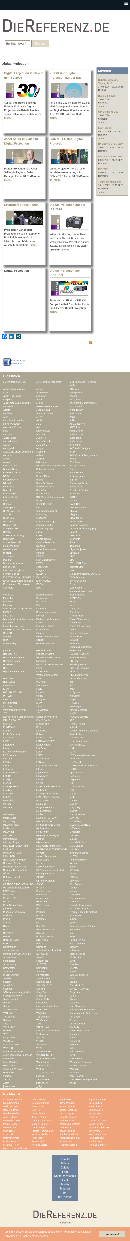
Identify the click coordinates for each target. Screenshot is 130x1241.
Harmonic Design (78, 657)
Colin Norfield (95, 1103)
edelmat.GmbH (77, 567)
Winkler (40, 1069)
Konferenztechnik (65, 1176)
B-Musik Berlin (10, 469)
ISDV (39, 703)
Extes (39, 605)
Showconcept (10, 964)
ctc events (75, 539)
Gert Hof (36, 1110)
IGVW (6, 689)
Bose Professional (45, 486)
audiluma (8, 434)
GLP (5, 640)
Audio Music (9, 438)
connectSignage (44, 528)
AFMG (39, 403)
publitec (74, 919)
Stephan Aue (95, 1141)
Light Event (42, 772)
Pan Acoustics (43, 891)
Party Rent (41, 894)
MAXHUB (74, 818)
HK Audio (74, 671)
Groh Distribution (45, 643)
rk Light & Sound (45, 936)
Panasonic (8, 894)
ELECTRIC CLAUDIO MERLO (19, 577)
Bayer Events (76, 472)
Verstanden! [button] (112, 1234)
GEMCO (7, 633)
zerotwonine (42, 1079)
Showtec (74, 968)
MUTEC (74, 856)
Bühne (65, 1163)
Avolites (40, 458)
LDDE (39, 755)
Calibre (73, 500)
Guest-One (75, 650)
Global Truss (76, 636)
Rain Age (41, 926)
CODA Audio (76, 521)
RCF (5, 929)
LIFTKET (74, 769)
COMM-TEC (9, 525)
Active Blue (42, 392)
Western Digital (44, 1065)
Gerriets (7, 636)
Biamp (39, 479)
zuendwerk (42, 1083)
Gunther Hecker (11, 1113)
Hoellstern (8, 678)
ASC (38, 424)
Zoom (6, 1083)
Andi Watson (38, 1099)
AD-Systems (76, 392)
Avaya (39, 448)
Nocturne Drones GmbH (15, 870)
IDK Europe (42, 685)
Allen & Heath (43, 410)
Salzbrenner (9, 947)
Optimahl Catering (45, 880)
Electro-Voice (43, 577)
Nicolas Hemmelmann (43, 1131)
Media (65, 1184)
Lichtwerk (8, 769)
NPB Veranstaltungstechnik (50, 870)
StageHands (76, 992)
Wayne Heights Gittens (15, 1148)
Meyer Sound (10, 839)
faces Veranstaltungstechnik (17, 608)
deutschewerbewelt (46, 549)
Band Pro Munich (12, 472)
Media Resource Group (48, 825)
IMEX (72, 689)
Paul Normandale (97, 1134)
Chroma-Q (41, 514)
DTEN (39, 563)
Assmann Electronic (13, 427)
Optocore (74, 880)
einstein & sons (11, 574)
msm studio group (79, 852)
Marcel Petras (10, 1124)
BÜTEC (73, 497)
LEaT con (8, 758)
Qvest (6, 926)
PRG (38, 908)
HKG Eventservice (79, 675)
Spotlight (40, 988)
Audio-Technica (44, 441)
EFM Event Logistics (13, 570)
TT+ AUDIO (9, 1027)
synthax (7, 1002)
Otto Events (76, 884)
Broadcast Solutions (80, 490)
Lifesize (40, 769)
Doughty (7, 560)
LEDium (40, 762)
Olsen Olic (8, 1134)
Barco (39, 472)
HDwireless (9, 664)
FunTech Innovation (80, 626)
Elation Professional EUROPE (85, 574)
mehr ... (103, 106)
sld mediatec (42, 975)
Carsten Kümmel (40, 1103)
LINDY (39, 779)
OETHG (40, 877)
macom (7, 804)
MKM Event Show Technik (16, 846)
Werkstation (9, 1065)
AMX (5, 417)
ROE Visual (42, 940)
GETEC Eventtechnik (47, 636)
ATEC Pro (75, 427)
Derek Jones (38, 1106)
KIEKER (7, 723)
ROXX (6, 943)
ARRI (39, 420)
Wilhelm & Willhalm (13, 1069)
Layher (73, 748)
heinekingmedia (78, 664)
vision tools (75, 1041)
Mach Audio (42, 800)
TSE (38, 1023)
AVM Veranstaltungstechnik (84, 455)
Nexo (39, 863)
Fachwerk (41, 608)
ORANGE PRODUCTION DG (18, 884)
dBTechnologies (11, 546)
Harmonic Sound (12, 661)
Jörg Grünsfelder (68, 1117)
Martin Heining (95, 1124)
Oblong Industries (45, 873)
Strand (73, 995)
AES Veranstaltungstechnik (17, 403)
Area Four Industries (13, 420)
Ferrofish (74, 612)
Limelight (7, 779)
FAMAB (7, 612)
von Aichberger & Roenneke (17, 1055)
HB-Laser (74, 661)
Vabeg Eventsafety (79, 1030)
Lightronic (75, 776)
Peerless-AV (9, 898)
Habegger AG (10, 654)
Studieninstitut (10, 999)
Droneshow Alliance (13, 563)
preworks (8, 908)
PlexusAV (74, 901)
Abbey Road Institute (14, 389)
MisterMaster (43, 842)
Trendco (74, 1020)
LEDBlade (75, 758)
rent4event (75, 929)
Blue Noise (8, 486)
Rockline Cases (11, 940)
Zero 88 (7, 1079)
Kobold (73, 727)
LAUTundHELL (77, 744)
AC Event (74, 389)
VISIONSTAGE (11, 1044)
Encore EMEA (43, 581)
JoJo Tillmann (39, 1117)
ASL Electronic (77, 424)
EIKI (72, 570)
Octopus (74, 873)
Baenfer (74, 469)
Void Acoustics (77, 1051)
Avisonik (7, 455)
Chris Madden (67, 1103)
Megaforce (75, 831)
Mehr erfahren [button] (40, 1236)
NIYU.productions (45, 866)
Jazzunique (75, 706)
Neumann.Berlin (11, 863)
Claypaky (74, 514)
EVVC (73, 601)
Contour (7, 532)
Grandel (74, 640)
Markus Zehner (77, 814)
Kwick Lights (76, 734)
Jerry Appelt (94, 1113)
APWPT (40, 417)
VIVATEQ (8, 1048)
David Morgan (10, 1106)
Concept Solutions (79, 525)
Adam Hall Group (12, 396)
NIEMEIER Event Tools (15, 866)
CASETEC (75, 504)
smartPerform (43, 978)
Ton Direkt (75, 1016)
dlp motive (8, 556)
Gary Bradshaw (11, 1110)
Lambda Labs (77, 737)
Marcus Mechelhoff (70, 1124)
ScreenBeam (10, 957)
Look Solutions (77, 786)
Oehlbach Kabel (11, 877)
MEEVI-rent (9, 831)
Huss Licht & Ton (78, 678)
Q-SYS (6, 922)
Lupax (73, 793)
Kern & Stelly (43, 720)
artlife (72, 420)
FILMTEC (8, 615)
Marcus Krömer (40, 1124)
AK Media (8, 406)
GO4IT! (40, 640)
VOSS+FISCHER (45, 1055)
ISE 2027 (103, 169)
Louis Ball (93, 1117)
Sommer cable (43, 982)
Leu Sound (75, 762)
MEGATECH (9, 835)
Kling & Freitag (77, 723)
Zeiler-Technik (77, 1076)
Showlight (75, 964)
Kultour (40, 734)
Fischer (40, 615)
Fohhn (39, 622)
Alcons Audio (76, 406)
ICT (71, 682)
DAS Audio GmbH (45, 542)
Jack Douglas (67, 1113)
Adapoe (74, 396)
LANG (6, 741)
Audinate (40, 434)
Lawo (6, 748)
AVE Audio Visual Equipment (18, 451)
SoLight (7, 982)
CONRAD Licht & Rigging (83, 528)
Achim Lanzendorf (12, 1099)
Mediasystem (43, 828)
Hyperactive (9, 682)
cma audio (8, 521)
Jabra (39, 706)
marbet (40, 814)
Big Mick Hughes (97, 1099)
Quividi (73, 922)
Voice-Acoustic (44, 1051)
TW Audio (75, 1027)
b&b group (41, 462)
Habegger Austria (45, 654)
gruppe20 (8, 650)
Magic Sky (75, 807)
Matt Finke (65, 1127)
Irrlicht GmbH (10, 703)
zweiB (73, 1083)
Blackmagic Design (79, 483)
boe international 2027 (110, 156)
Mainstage (8, 814)
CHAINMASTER (11, 511)
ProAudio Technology (14, 912)
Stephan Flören (11, 1145)
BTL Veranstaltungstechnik (50, 497)
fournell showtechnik (13, 626)
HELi (5, 668)
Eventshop (8, 598)
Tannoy (7, 1006)
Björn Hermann (11, 1103)
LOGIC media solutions (48, 786)
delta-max (75, 546)
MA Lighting (9, 800)
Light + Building (11, 772)
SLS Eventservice (79, 975)
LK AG (39, 783)
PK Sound (41, 901)
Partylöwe (75, 894)
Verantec (74, 1034)
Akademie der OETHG (48, 406)
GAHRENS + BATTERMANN (18, 629)
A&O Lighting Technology (49, 382)
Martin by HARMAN (46, 818)
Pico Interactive (77, 898)
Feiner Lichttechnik (46, 612)
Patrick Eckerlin (40, 1134)
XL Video (74, 1072)
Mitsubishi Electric (79, 842)
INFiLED (7, 695)
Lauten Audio (43, 744)
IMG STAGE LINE (12, 692)
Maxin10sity (9, 821)
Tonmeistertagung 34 (109, 182)
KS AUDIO (41, 730)
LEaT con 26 (105, 128)
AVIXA (39, 455)
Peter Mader (38, 1138)
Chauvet (74, 511)
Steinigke (41, 995)
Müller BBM (9, 856)
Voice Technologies (13, 1051)
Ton (65, 1192)
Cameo (7, 504)
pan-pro (74, 891)
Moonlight (75, 849)
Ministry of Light (11, 842)
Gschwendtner (43, 650)
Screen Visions (77, 954)
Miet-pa (40, 839)
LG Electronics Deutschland (84, 765)
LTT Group (8, 793)
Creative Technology (13, 535)
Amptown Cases (44, 413)
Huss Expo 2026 (107, 96)
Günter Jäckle (95, 1110)
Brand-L (7, 490)
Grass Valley (9, 643)
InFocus (7, 699)
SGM (72, 961)
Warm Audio (42, 1062)
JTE (5, 713)
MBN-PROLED (44, 821)
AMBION (7, 413)
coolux (39, 532)
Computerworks (44, 525)
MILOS (73, 839)
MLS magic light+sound (48, 846)
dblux (72, 542)
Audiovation (76, 441)
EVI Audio (8, 601)
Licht (65, 1180)
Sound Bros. (9, 985)
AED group (75, 399)
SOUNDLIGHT (44, 985)
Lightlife (7, 776)
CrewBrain (8, 539)
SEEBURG (75, 957)
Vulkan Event (76, 1058)
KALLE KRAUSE (12, 720)
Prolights (7, 915)
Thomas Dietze (39, 1145)
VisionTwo (41, 1044)
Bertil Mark (65, 1099)
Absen (39, 389)
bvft (5, 500)
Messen (65, 1188)
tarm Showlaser (78, 1006)
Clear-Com (8, 518)
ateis (5, 430)
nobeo (73, 866)
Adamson (41, 396)
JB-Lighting (42, 710)
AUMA (6, 445)
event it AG (9, 594)
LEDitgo (7, 762)
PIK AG (7, 901)
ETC (38, 587)
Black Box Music (44, 483)
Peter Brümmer (11, 1138)
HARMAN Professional (48, 657)
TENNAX (8, 1013)
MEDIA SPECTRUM (80, 825)
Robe (72, 936)
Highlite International (13, 671)
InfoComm (75, 695)
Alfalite (6, 410)
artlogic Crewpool (12, 424)
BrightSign (41, 490)
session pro (42, 961)
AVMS (6, 458)
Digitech (7, 553)
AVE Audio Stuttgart (80, 448)
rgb (71, 933)
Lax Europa (42, 748)
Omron (6, 880)
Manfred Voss (67, 1120)
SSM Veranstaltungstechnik (17, 992)
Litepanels (75, 779)
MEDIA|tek (75, 828)
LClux (39, 751)
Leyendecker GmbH (46, 765)
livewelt (7, 783)
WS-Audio (8, 1072)
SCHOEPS (42, 954)
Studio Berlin (42, 999)
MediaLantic (9, 828)
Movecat (40, 852)
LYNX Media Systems (47, 797)
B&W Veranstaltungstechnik (50, 465)
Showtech (8, 971)
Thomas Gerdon (68, 1145)
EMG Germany (77, 577)
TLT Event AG (43, 1016)
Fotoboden (75, 622)
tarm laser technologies (48, 1006)
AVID (72, 451)
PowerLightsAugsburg (81, 905)
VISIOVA (74, 1044)
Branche (65, 1159)
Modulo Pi (8, 849)
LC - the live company (14, 751)
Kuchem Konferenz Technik (84, 730)
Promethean (76, 915)
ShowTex (41, 971)
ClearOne (41, 518)
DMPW (40, 556)
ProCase (40, 912)
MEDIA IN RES (11, 825)
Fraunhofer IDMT (45, 626)
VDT (5, 1034)
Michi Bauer (9, 1131)
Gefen (73, 629)
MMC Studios (76, 846)
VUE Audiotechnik (45, 1058)
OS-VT (39, 884)
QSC (38, 922)
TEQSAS (41, 1013)
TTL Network (43, 1027)
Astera (39, 427)
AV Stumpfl (75, 445)
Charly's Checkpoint (46, 511)
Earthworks (9, 567)
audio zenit (75, 438)
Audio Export (76, 434)
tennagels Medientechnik (82, 1009)
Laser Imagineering (79, 741)
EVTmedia (41, 601)
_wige (39, 1086)
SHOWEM (41, 964)
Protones (41, 919)
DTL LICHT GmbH (79, 563)
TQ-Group (41, 1020)
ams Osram (76, 413)
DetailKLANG (10, 549)
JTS (38, 713)
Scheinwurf (75, 950)
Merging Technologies (47, 835)
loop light (7, 790)
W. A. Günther (10, 1062)
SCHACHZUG (10, 950)
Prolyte (40, 915)
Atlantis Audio (77, 430)
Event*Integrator (44, 594)
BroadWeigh (9, 493)
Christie (7, 514)
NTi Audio (74, 870)
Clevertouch (76, 518)
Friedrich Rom (95, 1106)
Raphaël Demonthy (70, 1138)
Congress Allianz (12, 528)
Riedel (6, 936)
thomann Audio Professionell (84, 1013)
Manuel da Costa (97, 1120)
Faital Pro (74, 608)
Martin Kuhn (9, 1127)
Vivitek (39, 1048)
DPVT (73, 560)
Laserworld (9, 744)
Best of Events (43, 476)
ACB (5, 392)
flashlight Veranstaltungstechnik (19, 619)
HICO (39, 668)
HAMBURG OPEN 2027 (110, 144)
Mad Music (42, 804)
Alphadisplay (76, 410)
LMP (72, 783)
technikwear (42, 1009)
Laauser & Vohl (44, 737)
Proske (6, 919)
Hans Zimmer (38, 1113)
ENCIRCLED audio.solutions (18, 581)
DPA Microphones (45, 560)
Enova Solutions (78, 581)
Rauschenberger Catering (83, 926)
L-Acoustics (9, 737)
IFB (71, 685)
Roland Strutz (39, 1141)
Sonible (73, 982)
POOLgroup (42, 905)
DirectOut (74, 553)
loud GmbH (42, 790)
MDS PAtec (75, 821)
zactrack (40, 1076)
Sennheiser (9, 961)
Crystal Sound (43, 539)
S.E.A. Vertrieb (77, 943)
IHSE (39, 689)
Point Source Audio (13, 905)
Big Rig (73, 479)
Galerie (65, 1167)
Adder (39, 399)
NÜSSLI (7, 873)
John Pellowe (10, 1117)
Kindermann (42, 723)
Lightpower (42, 776)
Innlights (40, 699)
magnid (73, 811)
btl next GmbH (10, 497)
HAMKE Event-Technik (15, 657)
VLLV (72, 1048)
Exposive (8, 605)
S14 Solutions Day (108, 112)
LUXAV (7, 797)
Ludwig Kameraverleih (47, 793)
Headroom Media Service (49, 664)
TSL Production (77, 1023)
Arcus (73, 417)
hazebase (41, 661)
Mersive (74, 835)
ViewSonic (8, 1041)
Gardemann (42, 629)
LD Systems (9, 755)
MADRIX (7, 807)
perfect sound (43, 898)
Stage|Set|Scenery (12, 995)
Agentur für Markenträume (83, 403)
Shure (73, 971)
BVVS (39, 500)
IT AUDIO (74, 703)
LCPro (73, 751)
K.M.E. (73, 713)
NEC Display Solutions (15, 859)
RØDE (39, 943)
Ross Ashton (66, 1141)
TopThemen (65, 1197)
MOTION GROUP (12, 852)
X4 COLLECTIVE (45, 1072)
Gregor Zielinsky (68, 1110)
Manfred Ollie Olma (42, 1120)
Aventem (40, 451)
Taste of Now (10, 1009)
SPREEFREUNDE (79, 988)
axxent (73, 458)
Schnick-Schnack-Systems (17, 954)
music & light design (46, 856)
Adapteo (7, 399)
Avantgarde (9, 448)
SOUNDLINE (76, 985)
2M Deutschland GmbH (15, 382)
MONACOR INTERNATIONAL (52, 849)
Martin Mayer (38, 1127)
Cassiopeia (9, 507)
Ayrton (6, 462)
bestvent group (77, 476)
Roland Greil (9, 1141)
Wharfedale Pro (78, 1065)
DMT (72, 556)
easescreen (42, 567)
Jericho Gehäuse (78, 710)
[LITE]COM (9, 1086)
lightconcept (76, 772)
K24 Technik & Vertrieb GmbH (18, 717)
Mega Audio (42, 831)
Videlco (73, 1037)
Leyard (6, 765)
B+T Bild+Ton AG (78, 465)
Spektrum (8, 988)
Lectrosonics (42, 758)
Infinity (39, 695)
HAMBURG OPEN (79, 654)
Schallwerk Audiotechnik (48, 950)
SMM (72, 978)
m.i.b (72, 797)
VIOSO (40, 1041)
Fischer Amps (77, 615)
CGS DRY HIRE (78, 507)
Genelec (40, 633)
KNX (38, 727)
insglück (74, 699)
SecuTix (40, 957)
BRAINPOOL (76, 486)
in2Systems (76, 692)
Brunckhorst (42, 493)
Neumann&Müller (79, 859)
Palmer (73, 887)
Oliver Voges (95, 1131)
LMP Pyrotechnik (12, 786)
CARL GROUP (44, 504)
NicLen (73, 863)
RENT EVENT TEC (46, 929)
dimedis (40, 553)
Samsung (41, 947)
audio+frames (10, 441)
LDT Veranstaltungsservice (83, 755)
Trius (5, 1023)
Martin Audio (9, 818)
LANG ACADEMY (45, 741)
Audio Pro (41, 438)
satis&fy (74, 947)
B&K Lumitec (10, 465)
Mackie (73, 800)
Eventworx (41, 598)
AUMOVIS (41, 445)
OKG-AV (74, 877)
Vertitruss (41, 1037)
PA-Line (40, 887)
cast (38, 507)
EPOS (39, 584)
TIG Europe (9, 1016)
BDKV (6, 476)
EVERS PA (75, 598)
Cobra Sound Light (46, 521)
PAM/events (9, 891)
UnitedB (7, 1030)
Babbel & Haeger (45, 469)
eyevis (73, 605)
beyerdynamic (10, 479)
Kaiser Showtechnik (46, 717)
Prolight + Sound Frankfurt (83, 912)
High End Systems (79, 668)
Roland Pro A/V (77, 940)
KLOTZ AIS (9, 727)
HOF (38, 678)
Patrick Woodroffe (69, 1134)
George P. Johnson (79, 633)
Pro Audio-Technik (79, 908)
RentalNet (8, 933)
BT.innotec (75, 493)
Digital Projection (78, 549)
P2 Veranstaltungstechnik (16, 887)
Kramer (7, 730)
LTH (72, 790)
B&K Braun (75, 462)
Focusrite (8, 622)
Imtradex (40, 692)
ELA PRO (41, 574)
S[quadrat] (75, 1002)
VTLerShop (9, 1058)
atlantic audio (43, 430)
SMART (7, 978)
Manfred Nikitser (11, 1120)
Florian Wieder (67, 1106)
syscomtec (41, 1002)
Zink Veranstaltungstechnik (83, 1079)
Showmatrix (9, 968)
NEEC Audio (42, 859)
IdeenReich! (9, 685)
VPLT (72, 1055)
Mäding (73, 804)
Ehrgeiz (40, 570)
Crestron (40, 535)
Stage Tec (41, 992)
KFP (72, 720)
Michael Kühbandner (99, 1127)
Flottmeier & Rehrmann (48, 619)
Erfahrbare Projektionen (21, 204)
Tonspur (7, 1020)
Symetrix (74, 999)
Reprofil (40, 933)
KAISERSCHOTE (79, 717)
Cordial (73, 532)
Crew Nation (76, 535)
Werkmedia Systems (80, 1062)
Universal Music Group (48, 1030)
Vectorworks (42, 1034)
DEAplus (40, 546)
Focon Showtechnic (80, 619)
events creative (77, 594)
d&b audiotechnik (12, 542)
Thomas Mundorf (97, 1145)
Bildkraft (7, 483)
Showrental (42, 968)
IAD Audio (41, 682)
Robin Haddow (96, 1138)
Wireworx (74, 1069)
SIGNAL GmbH (11, 975)
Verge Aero (9, 1037)
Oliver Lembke (67, 1131)
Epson (73, 584)
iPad (65, 1171)
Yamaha (7, 1076)
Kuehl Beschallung (12, 734)
